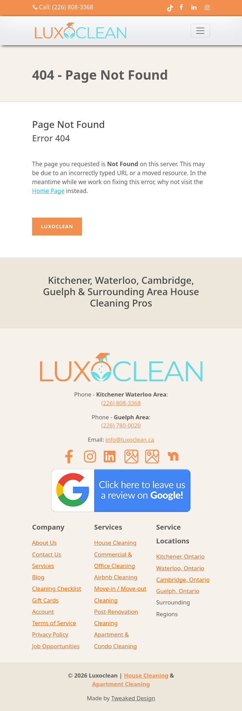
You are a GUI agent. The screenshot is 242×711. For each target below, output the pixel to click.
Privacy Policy (50, 634)
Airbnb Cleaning (115, 577)
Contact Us (46, 554)
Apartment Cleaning (121, 684)
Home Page (48, 191)
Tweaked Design (133, 698)
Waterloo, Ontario (180, 568)
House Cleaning (115, 543)
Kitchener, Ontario (180, 556)
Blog (38, 577)
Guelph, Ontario (177, 591)
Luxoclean (57, 226)
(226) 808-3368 (121, 403)
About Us (44, 543)
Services (43, 566)
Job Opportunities (56, 646)
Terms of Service (54, 623)
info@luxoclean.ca (129, 439)
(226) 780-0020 (121, 425)
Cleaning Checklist (56, 588)
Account (43, 611)
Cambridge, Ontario (183, 579)
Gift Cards (45, 600)
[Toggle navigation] (200, 31)
